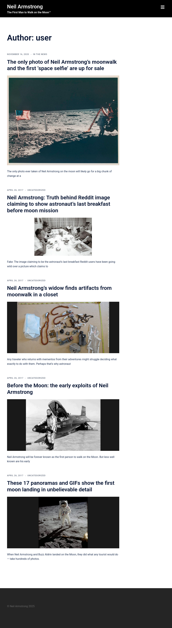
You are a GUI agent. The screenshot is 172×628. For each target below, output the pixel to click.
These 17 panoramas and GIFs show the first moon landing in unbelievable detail (60, 486)
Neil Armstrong (25, 6)
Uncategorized (36, 190)
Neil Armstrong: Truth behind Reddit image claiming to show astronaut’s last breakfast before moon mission (58, 204)
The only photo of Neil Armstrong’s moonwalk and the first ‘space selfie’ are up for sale (62, 64)
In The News (40, 54)
